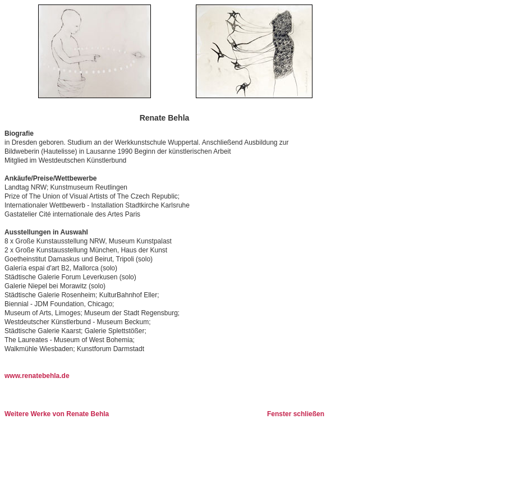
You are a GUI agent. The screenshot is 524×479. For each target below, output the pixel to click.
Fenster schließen (295, 414)
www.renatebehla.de (37, 376)
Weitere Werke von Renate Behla (56, 414)
